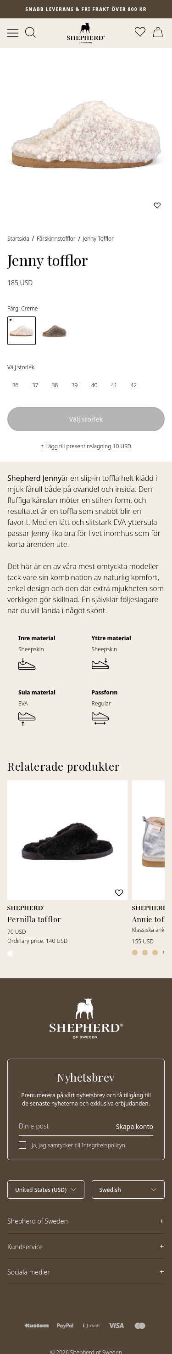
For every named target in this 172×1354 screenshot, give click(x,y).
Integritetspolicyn (103, 1145)
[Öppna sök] (31, 33)
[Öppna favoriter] (141, 33)
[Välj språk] (128, 1189)
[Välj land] (45, 1189)
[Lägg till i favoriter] (157, 205)
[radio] (15, 385)
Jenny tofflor (98, 239)
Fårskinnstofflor (56, 239)
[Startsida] (86, 33)
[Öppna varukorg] (159, 33)
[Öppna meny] (13, 33)
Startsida (18, 239)
